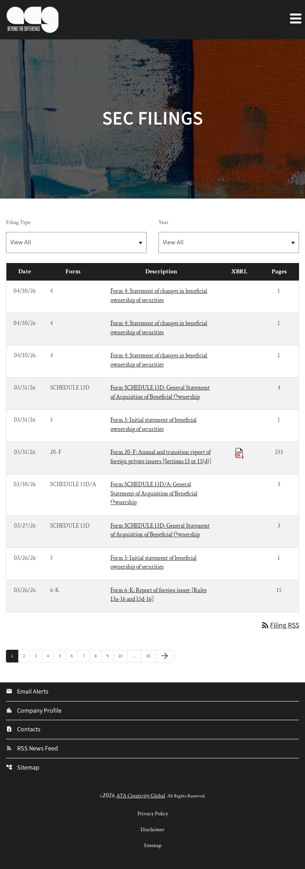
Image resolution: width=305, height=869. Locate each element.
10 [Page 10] (122, 656)
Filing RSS (279, 626)
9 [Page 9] (110, 656)
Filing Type (18, 222)
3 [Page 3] (38, 656)
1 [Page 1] (14, 656)
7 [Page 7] (86, 656)
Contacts (23, 730)
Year (163, 222)
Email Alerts (27, 692)
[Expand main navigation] (295, 18)
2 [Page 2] (26, 656)
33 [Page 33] (150, 656)
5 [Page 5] (62, 656)
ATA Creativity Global (140, 796)
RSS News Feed (32, 749)
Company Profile (34, 711)
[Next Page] (165, 656)
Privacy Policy (152, 814)
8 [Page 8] (98, 656)
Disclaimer (152, 830)
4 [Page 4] (50, 656)
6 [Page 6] (74, 656)
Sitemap (22, 768)
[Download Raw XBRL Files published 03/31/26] (239, 453)
